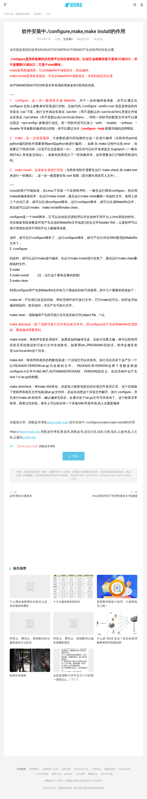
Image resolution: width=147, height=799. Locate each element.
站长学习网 (106, 774)
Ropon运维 (124, 769)
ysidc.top (29, 437)
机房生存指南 (18, 675)
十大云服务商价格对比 (66, 601)
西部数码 (34, 769)
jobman (68, 774)
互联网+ (38, 14)
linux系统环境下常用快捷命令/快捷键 (114, 495)
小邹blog (96, 769)
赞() (73, 456)
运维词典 (66, 769)
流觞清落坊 (110, 769)
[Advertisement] (73, 533)
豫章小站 (56, 774)
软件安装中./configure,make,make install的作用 (73, 31)
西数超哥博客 (73, 5)
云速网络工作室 (50, 769)
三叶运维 (80, 774)
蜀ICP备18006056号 (93, 788)
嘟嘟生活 (92, 774)
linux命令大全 (81, 769)
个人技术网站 (42, 774)
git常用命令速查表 (21, 495)
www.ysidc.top (57, 422)
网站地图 (78, 788)
